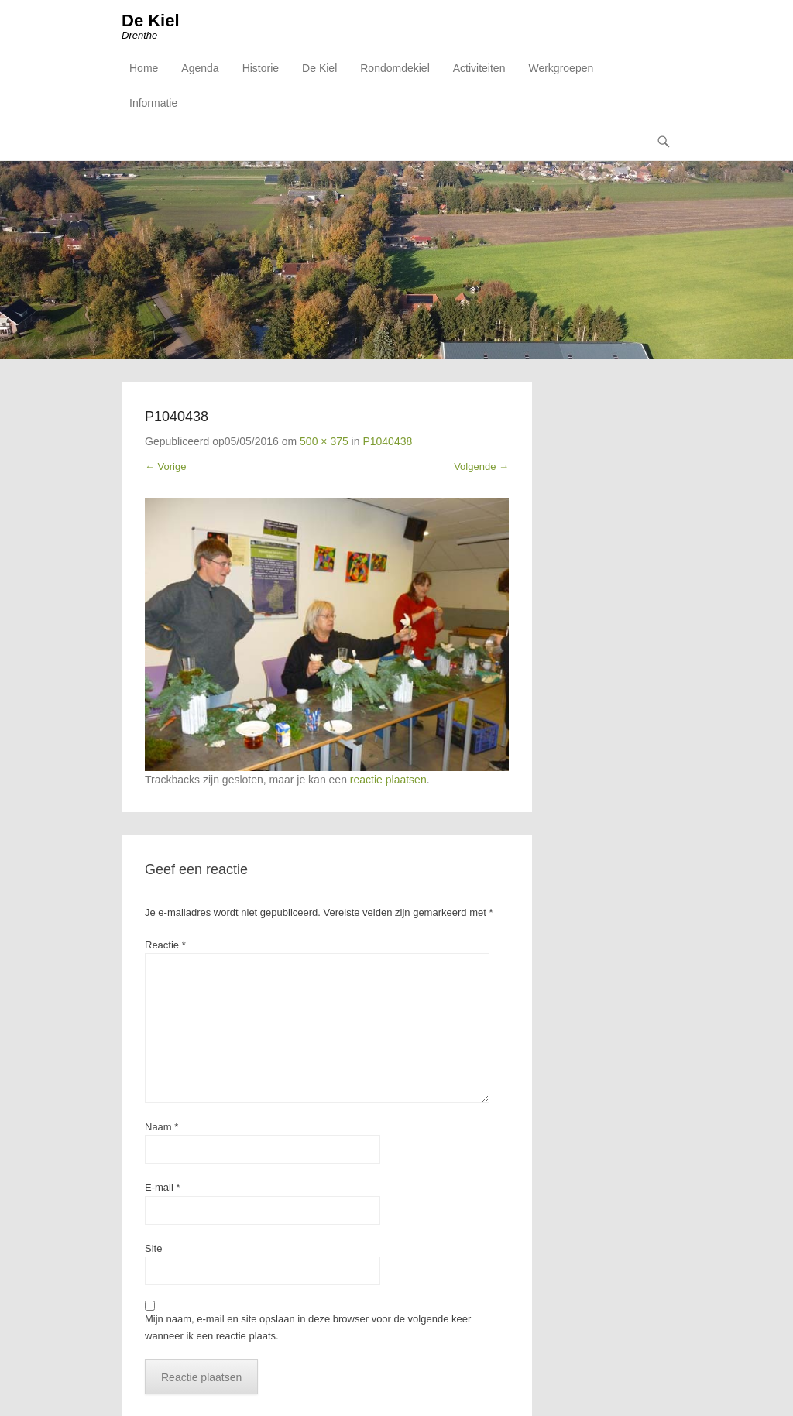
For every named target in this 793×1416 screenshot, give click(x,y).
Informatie (153, 103)
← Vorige (165, 466)
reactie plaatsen (388, 779)
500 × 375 (324, 441)
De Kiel (151, 20)
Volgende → (481, 466)
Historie (260, 68)
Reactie (165, 945)
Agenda (199, 68)
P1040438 (387, 441)
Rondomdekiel (395, 68)
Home (143, 68)
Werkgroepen (560, 68)
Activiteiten (479, 68)
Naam (161, 1127)
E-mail (162, 1187)
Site (153, 1248)
